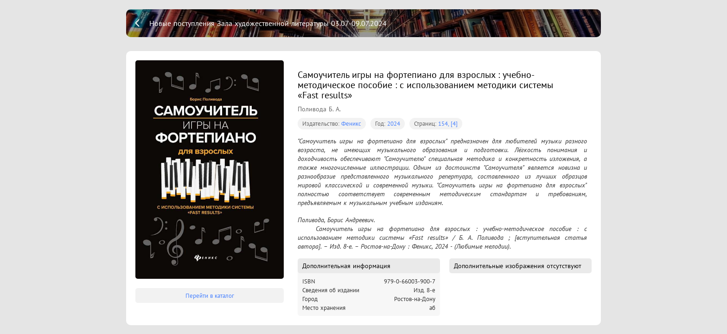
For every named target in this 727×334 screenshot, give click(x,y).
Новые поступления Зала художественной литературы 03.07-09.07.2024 (268, 23)
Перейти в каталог (209, 296)
